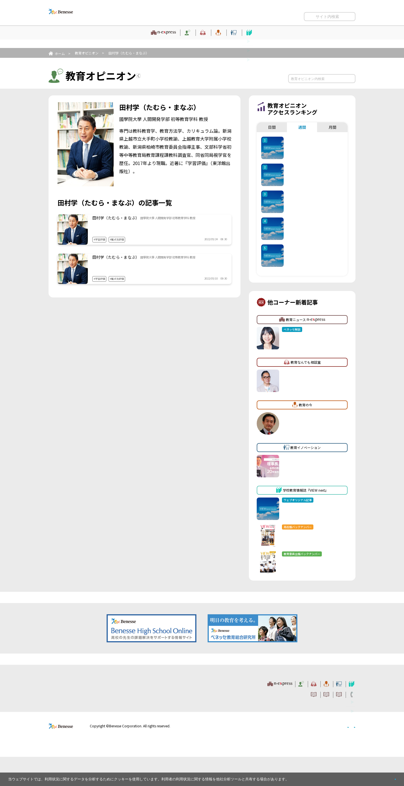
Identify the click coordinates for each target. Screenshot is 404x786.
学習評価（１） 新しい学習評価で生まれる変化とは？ (154, 268)
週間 (302, 127)
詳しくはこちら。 (303, 777)
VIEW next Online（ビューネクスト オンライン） (71, 711)
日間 (272, 127)
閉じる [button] (386, 777)
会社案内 (348, 755)
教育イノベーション (262, 40)
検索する (350, 78)
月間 (332, 127)
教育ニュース (79, 40)
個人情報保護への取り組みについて (307, 755)
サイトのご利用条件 (213, 14)
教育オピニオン (133, 40)
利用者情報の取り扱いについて (300, 14)
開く (308, 25)
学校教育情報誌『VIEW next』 (322, 40)
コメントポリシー (252, 14)
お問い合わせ (344, 14)
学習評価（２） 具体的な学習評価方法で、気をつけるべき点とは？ (159, 229)
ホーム (60, 53)
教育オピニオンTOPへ (172, 76)
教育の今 (221, 40)
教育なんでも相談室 (180, 40)
